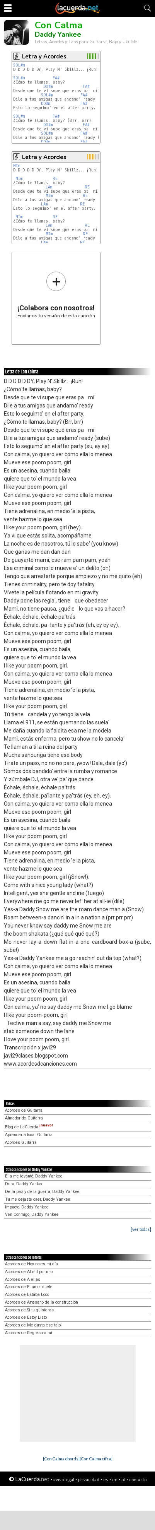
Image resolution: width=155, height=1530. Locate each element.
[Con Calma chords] (61, 1458)
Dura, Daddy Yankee (24, 1183)
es (105, 1479)
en (115, 1479)
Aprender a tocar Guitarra (29, 1134)
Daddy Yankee (58, 34)
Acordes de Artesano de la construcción (41, 1302)
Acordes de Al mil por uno (29, 1271)
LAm (49, 187)
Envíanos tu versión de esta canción (56, 294)
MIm (16, 165)
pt (123, 1479)
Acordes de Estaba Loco (27, 1294)
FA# (56, 77)
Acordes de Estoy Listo (26, 1317)
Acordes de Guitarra (24, 1110)
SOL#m (19, 65)
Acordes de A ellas (22, 1279)
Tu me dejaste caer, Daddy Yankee (37, 1199)
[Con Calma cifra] (96, 1458)
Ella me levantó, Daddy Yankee (34, 1176)
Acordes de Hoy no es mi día (31, 1263)
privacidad (88, 1479)
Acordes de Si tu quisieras (29, 1310)
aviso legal (63, 1479)
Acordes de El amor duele (29, 1286)
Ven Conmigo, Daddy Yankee (32, 1214)
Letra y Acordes (44, 56)
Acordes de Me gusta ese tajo (33, 1325)
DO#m (48, 86)
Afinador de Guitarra (24, 1118)
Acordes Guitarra (21, 1142)
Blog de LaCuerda (29, 1127)
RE (55, 178)
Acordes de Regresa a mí (28, 1332)
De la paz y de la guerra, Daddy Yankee (42, 1191)
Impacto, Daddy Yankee (27, 1207)
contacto (137, 1479)
